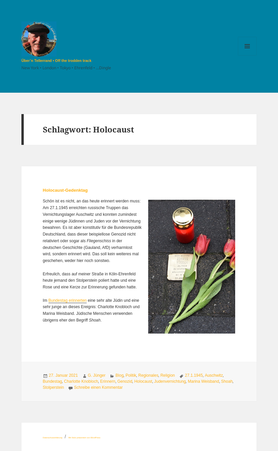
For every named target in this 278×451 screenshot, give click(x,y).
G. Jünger (97, 375)
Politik (130, 375)
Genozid (124, 381)
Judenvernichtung (170, 381)
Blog (119, 375)
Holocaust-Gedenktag (65, 190)
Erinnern (107, 381)
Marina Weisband (203, 381)
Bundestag (52, 381)
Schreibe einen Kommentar (98, 387)
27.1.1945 (194, 375)
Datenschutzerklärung (52, 438)
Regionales (148, 375)
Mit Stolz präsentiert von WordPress (85, 438)
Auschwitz (214, 375)
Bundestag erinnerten (68, 300)
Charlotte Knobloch (81, 381)
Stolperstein (53, 387)
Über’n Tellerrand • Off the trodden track (56, 61)
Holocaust (143, 381)
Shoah (227, 381)
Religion (167, 375)
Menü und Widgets (247, 55)
